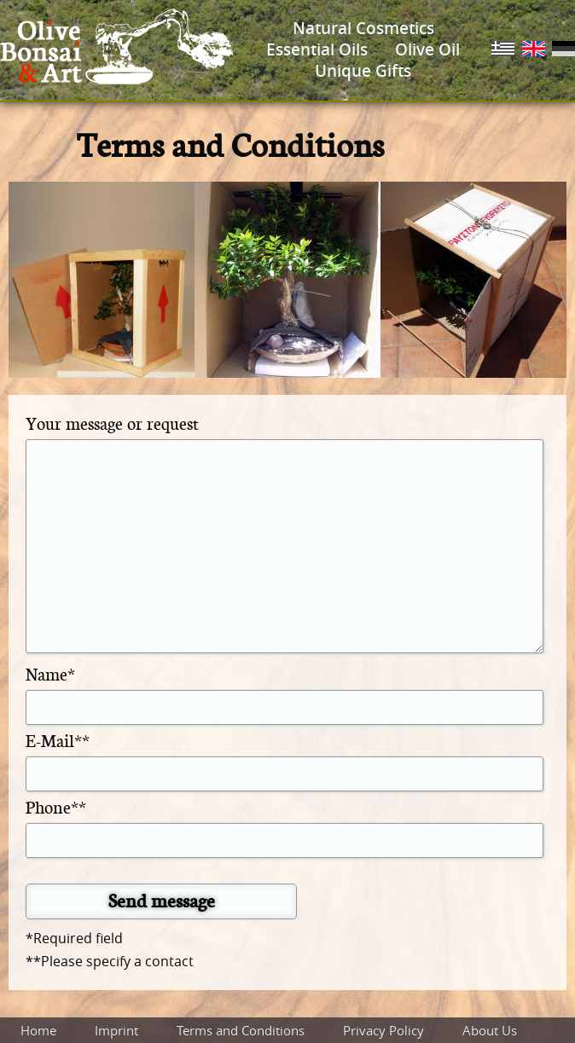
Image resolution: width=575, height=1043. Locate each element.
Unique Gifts (363, 71)
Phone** (56, 806)
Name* (50, 673)
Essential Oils (317, 49)
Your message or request (112, 422)
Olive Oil (427, 49)
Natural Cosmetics (363, 28)
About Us (489, 1030)
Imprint (116, 1030)
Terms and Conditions (241, 1030)
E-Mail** (58, 739)
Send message (161, 900)
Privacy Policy (383, 1030)
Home (38, 1030)
